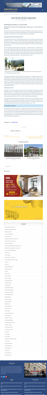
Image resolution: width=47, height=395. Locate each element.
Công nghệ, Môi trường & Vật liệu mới (24, 238)
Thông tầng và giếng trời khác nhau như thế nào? (9, 392)
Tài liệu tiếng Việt (24, 315)
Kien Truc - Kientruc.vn (22, 19)
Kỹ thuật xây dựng (24, 282)
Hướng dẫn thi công (24, 269)
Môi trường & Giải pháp (24, 292)
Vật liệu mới (24, 350)
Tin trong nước (24, 334)
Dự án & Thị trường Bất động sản (24, 250)
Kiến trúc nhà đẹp (24, 276)
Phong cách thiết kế (24, 301)
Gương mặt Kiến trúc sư (24, 266)
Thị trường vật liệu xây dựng (24, 322)
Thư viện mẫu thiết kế (24, 327)
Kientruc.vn (3, 366)
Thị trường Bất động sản (24, 320)
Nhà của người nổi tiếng (24, 294)
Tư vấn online (24, 341)
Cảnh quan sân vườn (24, 231)
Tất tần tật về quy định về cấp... (33, 158)
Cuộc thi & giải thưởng (24, 243)
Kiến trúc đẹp (24, 273)
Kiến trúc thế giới (24, 278)
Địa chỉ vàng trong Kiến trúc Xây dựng (24, 259)
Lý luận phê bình (24, 285)
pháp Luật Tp (15, 122)
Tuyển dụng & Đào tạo (24, 343)
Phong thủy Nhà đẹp (24, 306)
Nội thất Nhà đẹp (24, 296)
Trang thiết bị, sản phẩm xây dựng (24, 338)
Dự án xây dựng (24, 255)
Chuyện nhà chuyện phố (24, 234)
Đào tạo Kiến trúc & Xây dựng (24, 257)
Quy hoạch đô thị (24, 308)
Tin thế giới (24, 331)
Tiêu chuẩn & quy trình (24, 329)
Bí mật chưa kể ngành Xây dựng (24, 229)
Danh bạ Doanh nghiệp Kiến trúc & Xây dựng (24, 248)
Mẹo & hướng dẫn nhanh (24, 289)
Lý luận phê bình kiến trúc (24, 287)
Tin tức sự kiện (24, 336)
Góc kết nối (24, 264)
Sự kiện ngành (24, 310)
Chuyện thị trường (24, 236)
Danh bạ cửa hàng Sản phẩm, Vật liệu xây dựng (24, 245)
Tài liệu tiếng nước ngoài (24, 313)
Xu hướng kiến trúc (24, 355)
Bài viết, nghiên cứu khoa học (24, 227)
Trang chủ (5, 14)
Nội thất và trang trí (24, 299)
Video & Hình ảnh (24, 352)
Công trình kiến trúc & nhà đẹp (24, 241)
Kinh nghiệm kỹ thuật (24, 280)
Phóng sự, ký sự (24, 303)
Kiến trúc (24, 271)
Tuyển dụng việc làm (24, 345)
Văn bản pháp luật (24, 348)
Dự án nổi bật (24, 252)
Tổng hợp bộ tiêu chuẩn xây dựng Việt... (14, 158)
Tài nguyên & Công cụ (24, 317)
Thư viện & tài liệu (24, 324)
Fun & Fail (24, 262)
